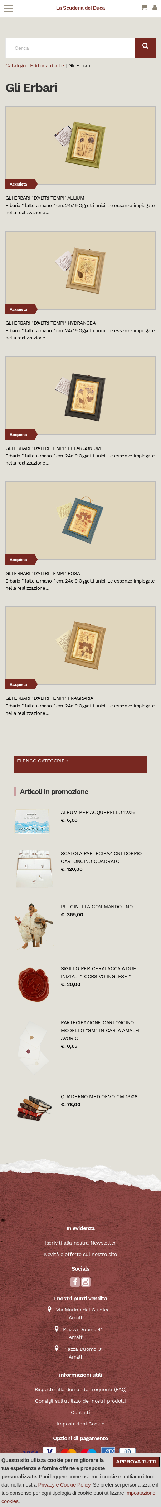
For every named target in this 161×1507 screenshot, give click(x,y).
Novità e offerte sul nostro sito (80, 1254)
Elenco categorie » (43, 761)
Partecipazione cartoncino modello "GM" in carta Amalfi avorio (100, 1030)
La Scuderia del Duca (80, 8)
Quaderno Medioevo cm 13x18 (99, 1096)
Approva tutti (136, 1461)
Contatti (80, 1412)
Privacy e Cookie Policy (64, 1485)
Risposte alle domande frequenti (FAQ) (81, 1389)
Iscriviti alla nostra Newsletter (80, 1243)
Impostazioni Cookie (80, 1424)
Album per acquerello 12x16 (98, 812)
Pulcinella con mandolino (96, 906)
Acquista (18, 184)
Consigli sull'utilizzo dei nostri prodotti (80, 1401)
